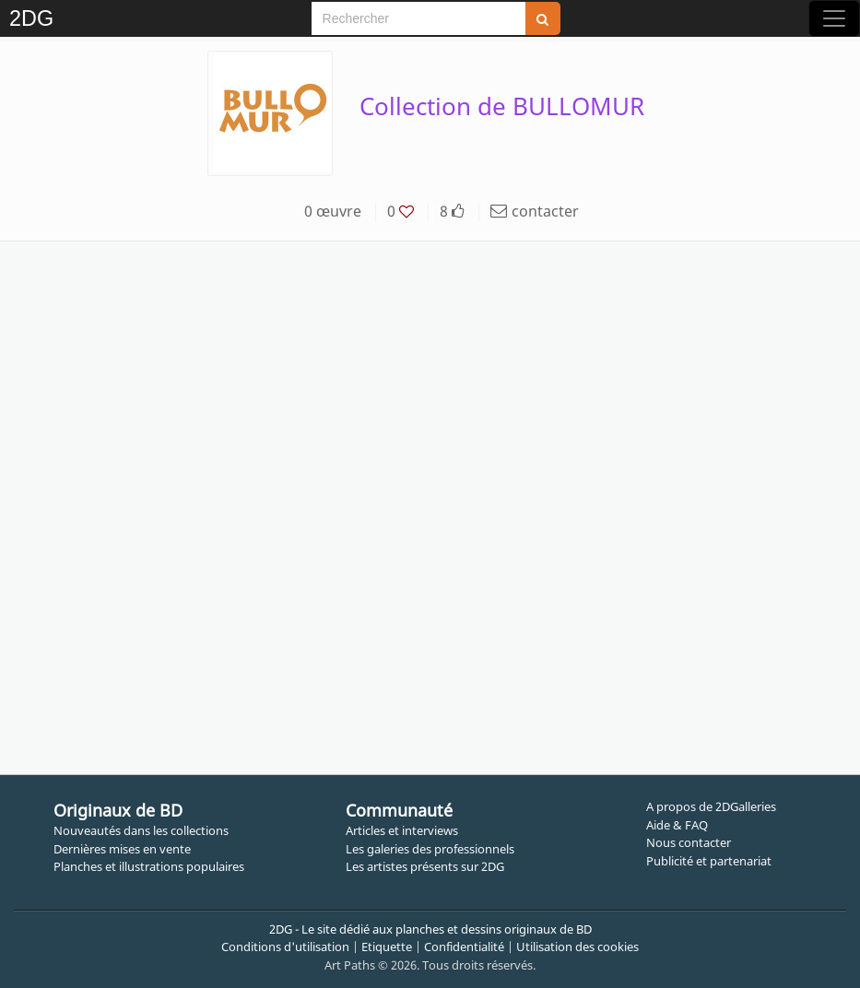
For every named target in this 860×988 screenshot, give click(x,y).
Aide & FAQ (677, 825)
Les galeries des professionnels (430, 849)
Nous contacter (688, 842)
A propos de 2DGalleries (711, 806)
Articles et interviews (402, 830)
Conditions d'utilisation (285, 946)
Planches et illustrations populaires (148, 866)
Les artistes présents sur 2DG (425, 866)
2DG (31, 18)
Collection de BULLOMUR (501, 106)
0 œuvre (332, 211)
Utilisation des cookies (577, 946)
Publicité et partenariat (709, 861)
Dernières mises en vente (122, 849)
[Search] (418, 18)
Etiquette (386, 946)
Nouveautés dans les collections (141, 830)
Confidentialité (464, 946)
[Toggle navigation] (834, 18)
